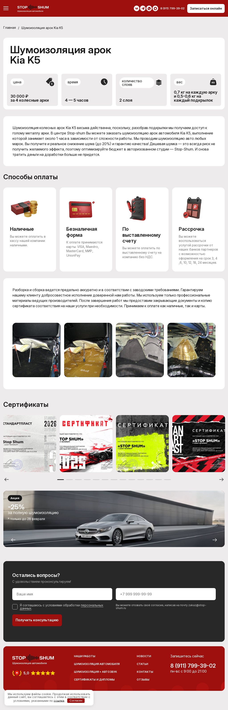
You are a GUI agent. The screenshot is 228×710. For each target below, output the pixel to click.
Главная (9, 28)
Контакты (145, 677)
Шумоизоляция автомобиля (97, 669)
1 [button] (109, 550)
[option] (30, 448)
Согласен (76, 700)
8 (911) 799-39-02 (193, 672)
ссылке (59, 700)
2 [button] (118, 550)
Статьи (142, 669)
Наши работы (84, 662)
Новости (144, 662)
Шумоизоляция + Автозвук (95, 677)
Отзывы (143, 685)
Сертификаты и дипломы (94, 685)
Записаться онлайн (205, 8)
